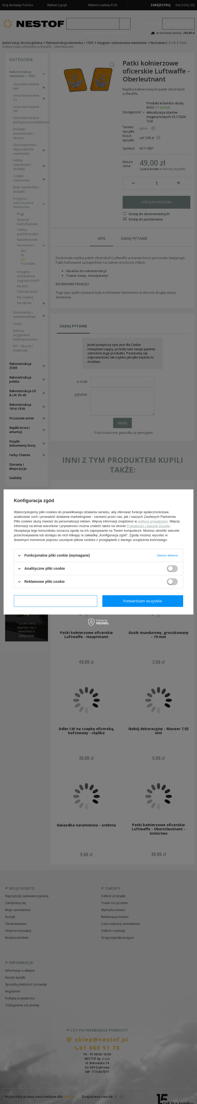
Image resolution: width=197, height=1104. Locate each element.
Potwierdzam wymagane (55, 601)
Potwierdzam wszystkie (142, 601)
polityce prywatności (153, 521)
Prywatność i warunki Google (148, 526)
